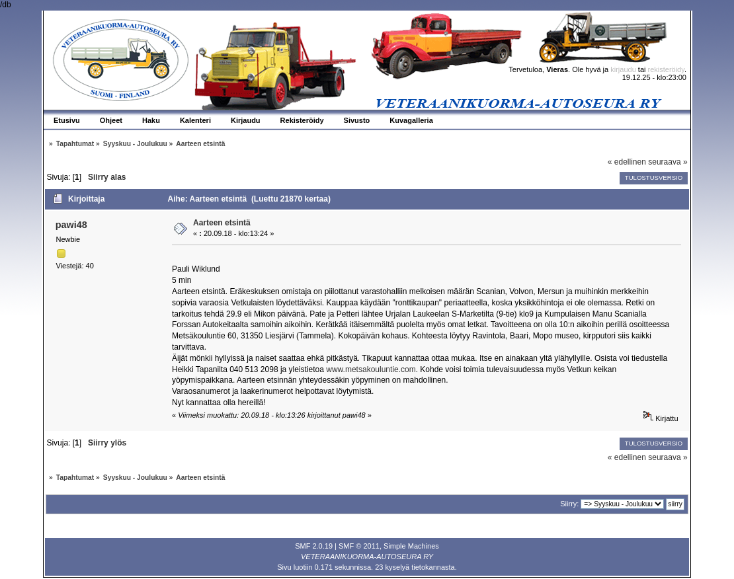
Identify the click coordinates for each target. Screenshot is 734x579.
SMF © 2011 (359, 546)
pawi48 (71, 224)
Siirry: (569, 504)
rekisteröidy (666, 69)
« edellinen (627, 162)
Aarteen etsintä (222, 222)
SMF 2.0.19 (314, 546)
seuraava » (667, 162)
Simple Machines (411, 546)
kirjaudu (623, 69)
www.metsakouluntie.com (370, 369)
